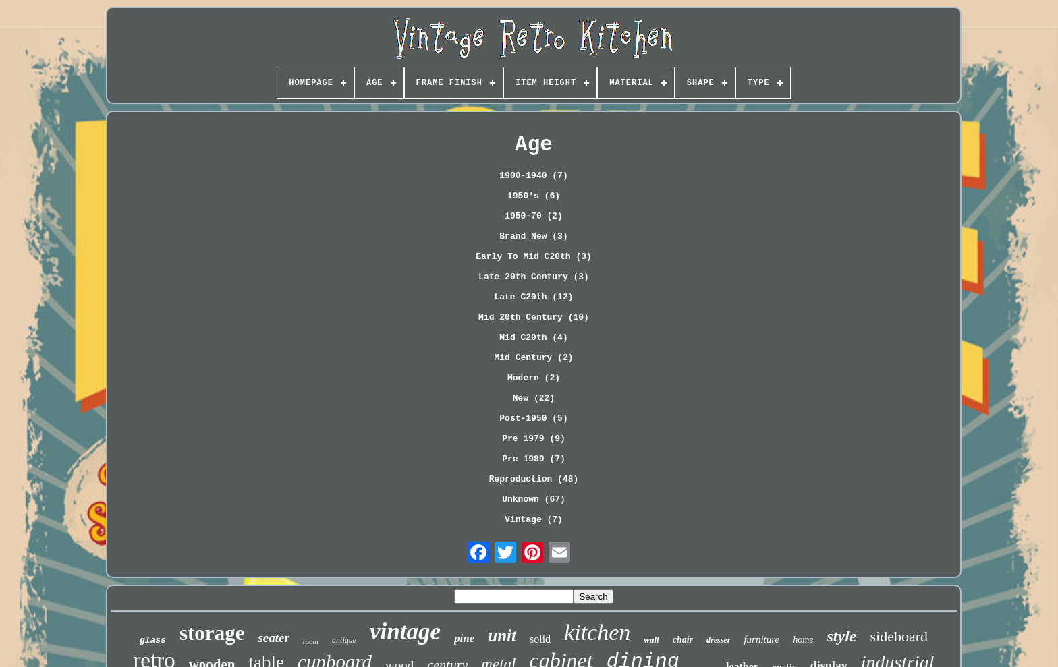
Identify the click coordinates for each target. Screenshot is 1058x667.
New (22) (534, 398)
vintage (405, 631)
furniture (761, 639)
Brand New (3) (533, 236)
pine (464, 638)
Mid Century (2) (533, 358)
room (310, 641)
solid (540, 639)
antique (344, 640)
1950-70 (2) (534, 216)
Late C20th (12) (533, 297)
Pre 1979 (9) (533, 439)
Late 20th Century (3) (533, 277)
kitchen (597, 632)
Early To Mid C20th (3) (534, 257)
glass (153, 640)
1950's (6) (533, 196)
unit (502, 636)
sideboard (899, 636)
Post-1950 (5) (533, 418)
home (803, 640)
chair (683, 640)
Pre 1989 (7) (533, 459)
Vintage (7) (534, 520)
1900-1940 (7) (533, 176)
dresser (718, 640)
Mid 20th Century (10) (533, 317)
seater (273, 638)
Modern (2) (533, 378)
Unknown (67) (533, 499)
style (841, 636)
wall (651, 640)
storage (211, 633)
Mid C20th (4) (533, 337)
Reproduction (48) (534, 479)
